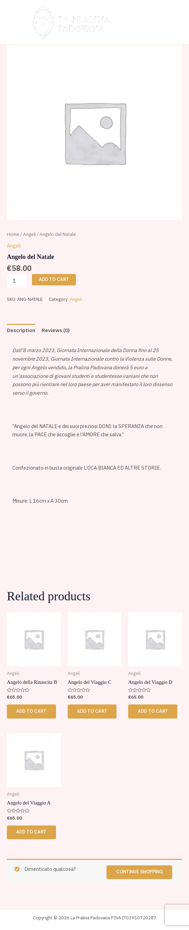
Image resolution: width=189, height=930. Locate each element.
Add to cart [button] (31, 711)
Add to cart (54, 279)
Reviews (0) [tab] (56, 330)
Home (13, 234)
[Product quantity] (17, 281)
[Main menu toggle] (171, 22)
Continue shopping (139, 872)
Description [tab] (21, 330)
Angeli (29, 234)
